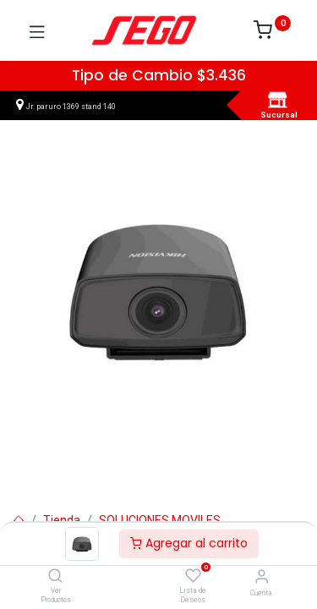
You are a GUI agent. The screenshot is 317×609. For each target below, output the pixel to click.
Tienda (61, 520)
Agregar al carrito (189, 543)
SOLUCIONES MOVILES (160, 520)
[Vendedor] (262, 576)
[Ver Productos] (55, 577)
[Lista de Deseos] (193, 576)
